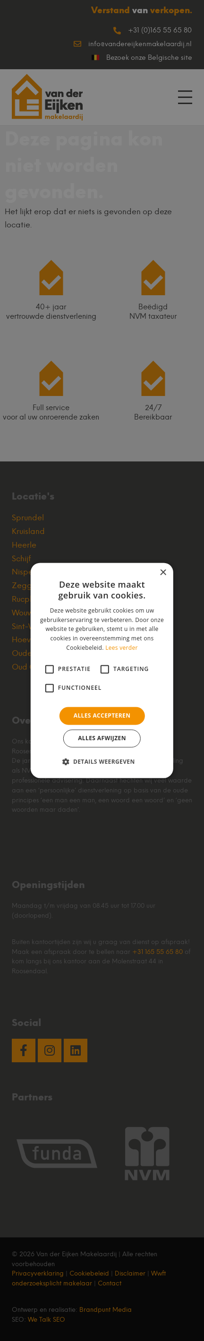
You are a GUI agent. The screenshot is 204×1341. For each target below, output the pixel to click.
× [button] (162, 572)
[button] (102, 762)
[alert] (102, 670)
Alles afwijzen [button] (102, 739)
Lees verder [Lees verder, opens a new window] (121, 648)
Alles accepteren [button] (102, 715)
